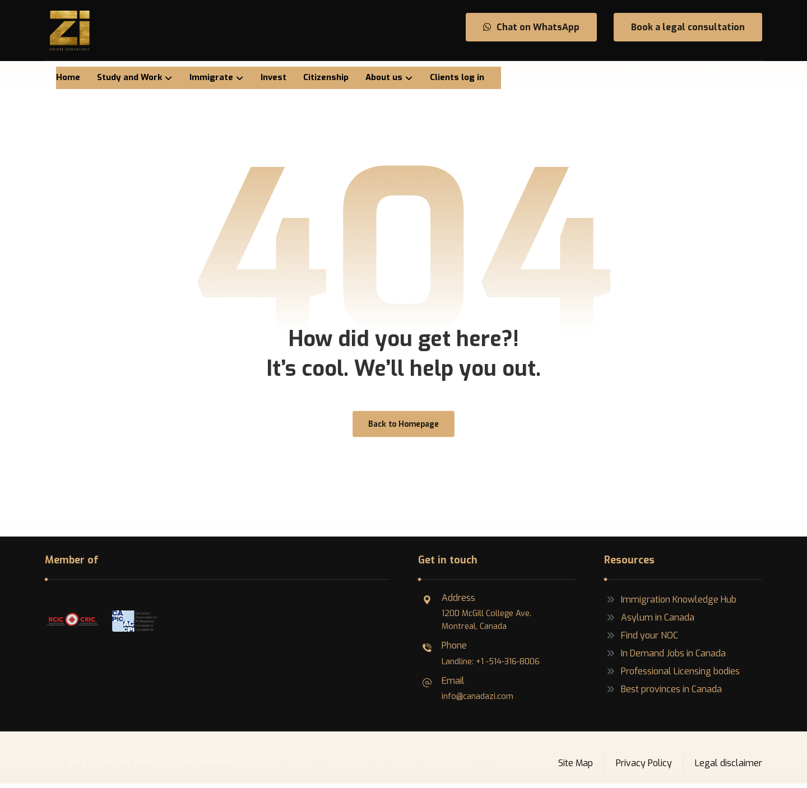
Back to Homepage (403, 427)
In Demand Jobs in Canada (665, 658)
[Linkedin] (753, 77)
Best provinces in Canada (663, 694)
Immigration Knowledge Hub (670, 604)
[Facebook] (734, 77)
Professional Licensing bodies (672, 676)
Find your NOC (641, 640)
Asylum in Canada (649, 622)
